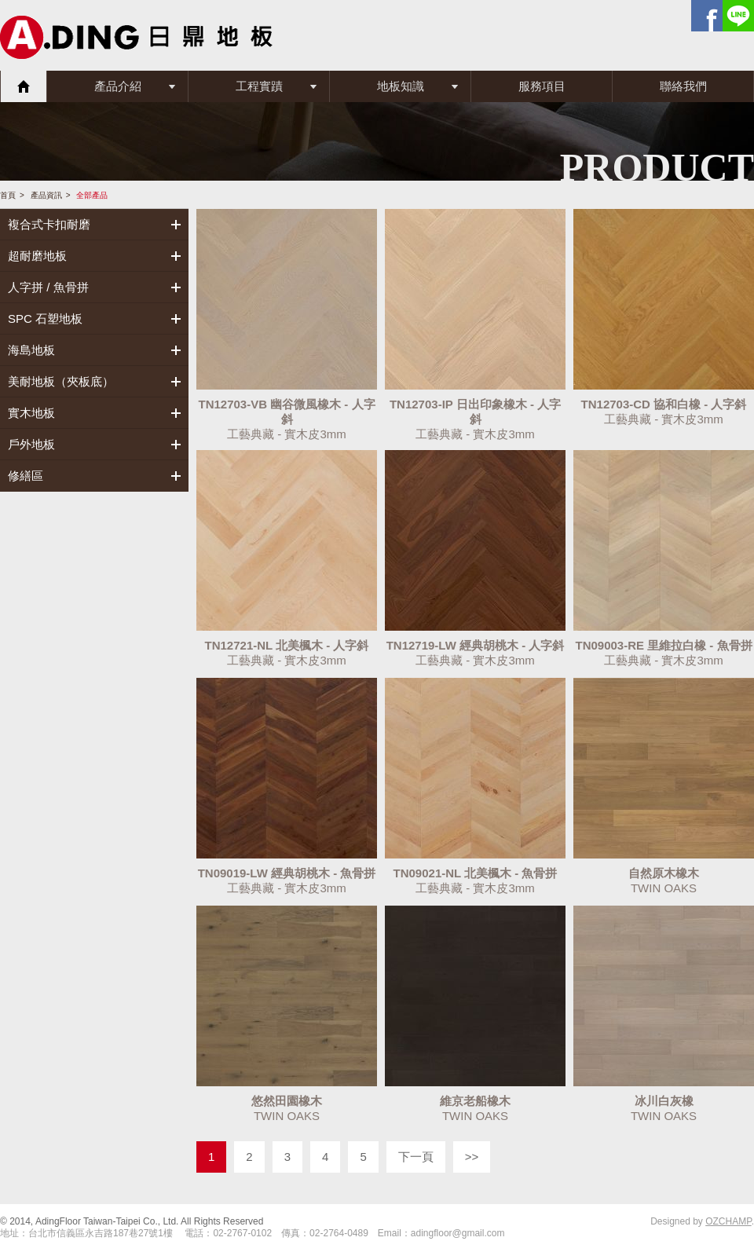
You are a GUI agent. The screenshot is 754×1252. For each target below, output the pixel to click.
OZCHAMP (728, 1221)
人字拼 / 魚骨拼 (48, 287)
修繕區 (25, 475)
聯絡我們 (683, 86)
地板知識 (400, 86)
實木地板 (31, 412)
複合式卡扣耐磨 (49, 224)
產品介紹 (117, 86)
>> (472, 1156)
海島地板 (31, 350)
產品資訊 (46, 195)
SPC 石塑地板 (45, 318)
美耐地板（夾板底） (61, 381)
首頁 (23, 86)
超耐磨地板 (37, 255)
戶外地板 (31, 444)
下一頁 (416, 1156)
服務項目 (542, 86)
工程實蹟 (259, 86)
